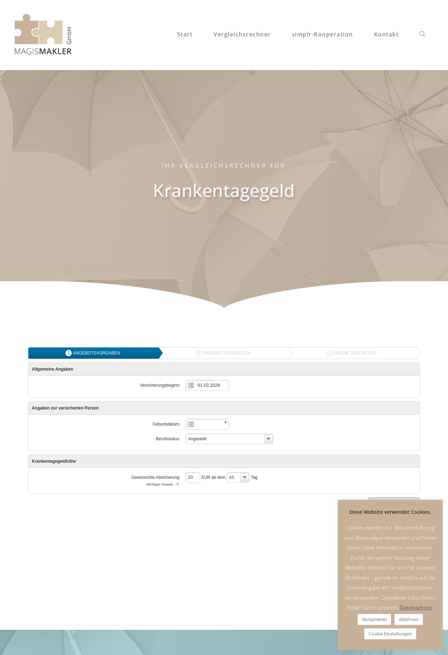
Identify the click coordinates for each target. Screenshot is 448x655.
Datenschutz (416, 607)
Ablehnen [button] (409, 619)
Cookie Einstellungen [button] (390, 633)
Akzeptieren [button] (374, 619)
